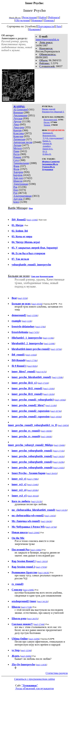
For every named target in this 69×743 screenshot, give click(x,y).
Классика (18, 133)
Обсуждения (22, 20)
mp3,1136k (49, 338)
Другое (17, 121)
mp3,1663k (59, 456)
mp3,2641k (52, 473)
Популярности (46, 26)
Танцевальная (21, 163)
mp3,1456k (60, 400)
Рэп (15, 193)
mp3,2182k (59, 467)
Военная (18, 112)
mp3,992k (32, 366)
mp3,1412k (62, 510)
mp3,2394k (34, 532)
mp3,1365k (50, 515)
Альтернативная (22, 195)
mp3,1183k (41, 664)
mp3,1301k (42, 561)
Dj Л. (45, 151)
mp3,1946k (59, 445)
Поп (15, 190)
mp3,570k (40, 326)
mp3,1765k (41, 567)
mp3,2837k (33, 618)
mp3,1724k (27, 607)
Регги (16, 154)
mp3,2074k (56, 411)
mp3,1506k (36, 550)
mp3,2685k (63, 425)
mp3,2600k (26, 656)
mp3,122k (26, 321)
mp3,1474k (51, 527)
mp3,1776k (32, 360)
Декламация (20, 115)
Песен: (47, 122)
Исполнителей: (50, 119)
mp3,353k (22, 298)
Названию (34, 29)
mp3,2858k (33, 490)
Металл (17, 148)
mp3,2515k (37, 501)
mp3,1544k (33, 484)
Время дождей (48, 109)
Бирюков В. (48, 133)
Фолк (16, 169)
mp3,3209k (34, 639)
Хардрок (18, 172)
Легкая (17, 145)
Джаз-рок (18, 127)
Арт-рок (17, 198)
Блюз (16, 201)
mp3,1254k (26, 650)
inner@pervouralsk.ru (47, 39)
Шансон (17, 181)
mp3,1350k (49, 388)
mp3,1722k (43, 383)
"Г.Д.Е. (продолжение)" (53, 138)
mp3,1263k (49, 394)
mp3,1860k (46, 436)
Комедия (18, 136)
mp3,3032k (33, 496)
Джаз (16, 124)
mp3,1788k (33, 479)
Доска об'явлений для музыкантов (34, 688)
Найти (42, 17)
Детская (17, 118)
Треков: (47, 125)
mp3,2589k (29, 590)
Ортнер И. (47, 143)
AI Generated (20, 109)
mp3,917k (41, 371)
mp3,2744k (39, 624)
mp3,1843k (46, 521)
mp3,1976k (56, 349)
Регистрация (29, 17)
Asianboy (47, 146)
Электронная (20, 184)
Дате (58, 26)
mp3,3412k (43, 601)
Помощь (49, 20)
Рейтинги (54, 17)
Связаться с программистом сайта (34, 679)
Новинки (37, 20)
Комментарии (46, 276)
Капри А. (47, 141)
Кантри (17, 130)
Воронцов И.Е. (49, 135)
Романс (17, 157)
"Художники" (29, 685)
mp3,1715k (59, 451)
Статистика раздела (57, 673)
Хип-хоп (18, 178)
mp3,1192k (31, 355)
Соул (16, 160)
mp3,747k (34, 332)
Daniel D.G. (48, 148)
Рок (15, 187)
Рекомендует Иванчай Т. (53, 111)
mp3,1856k (56, 416)
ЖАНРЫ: (19, 106)
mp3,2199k (49, 343)
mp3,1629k (59, 462)
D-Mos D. (47, 154)
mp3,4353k (37, 304)
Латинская (19, 139)
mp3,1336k (32, 219)
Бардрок (18, 175)
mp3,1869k (46, 431)
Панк (16, 151)
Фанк (16, 166)
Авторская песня (22, 142)
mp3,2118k (51, 405)
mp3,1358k (58, 377)
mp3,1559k (32, 315)
